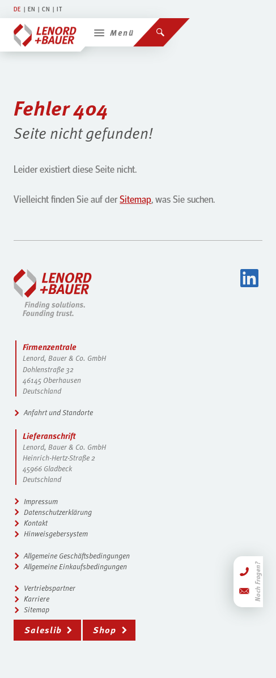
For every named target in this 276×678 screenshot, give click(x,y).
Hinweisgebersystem (56, 533)
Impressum (41, 501)
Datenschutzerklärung (58, 512)
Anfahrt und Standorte (58, 412)
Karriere (36, 599)
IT (59, 9)
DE (17, 9)
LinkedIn (249, 278)
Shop (104, 629)
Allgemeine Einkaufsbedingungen (75, 566)
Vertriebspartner (49, 588)
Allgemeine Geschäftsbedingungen (77, 556)
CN (46, 9)
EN (32, 9)
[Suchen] (161, 28)
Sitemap (135, 199)
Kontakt (36, 523)
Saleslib (43, 629)
